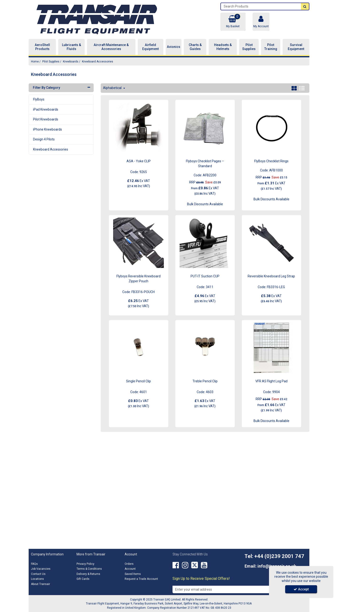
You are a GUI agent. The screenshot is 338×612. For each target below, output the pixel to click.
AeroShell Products (42, 47)
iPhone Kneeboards (47, 129)
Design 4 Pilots (44, 139)
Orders (129, 564)
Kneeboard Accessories (50, 149)
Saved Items (133, 574)
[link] (176, 565)
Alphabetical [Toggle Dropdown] (112, 88)
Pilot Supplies (249, 47)
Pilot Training (270, 47)
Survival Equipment (296, 47)
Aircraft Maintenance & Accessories (111, 47)
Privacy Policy (85, 564)
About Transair (40, 584)
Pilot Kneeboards (45, 119)
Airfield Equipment (150, 47)
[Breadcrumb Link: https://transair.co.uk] (35, 61)
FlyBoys (38, 99)
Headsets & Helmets (223, 47)
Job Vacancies (40, 568)
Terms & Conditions (89, 568)
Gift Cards (83, 579)
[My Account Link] (261, 22)
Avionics (173, 47)
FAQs (34, 564)
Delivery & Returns (88, 574)
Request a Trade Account (141, 579)
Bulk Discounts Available (205, 204)
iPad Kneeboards (45, 109)
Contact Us (38, 574)
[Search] (261, 6)
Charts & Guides (195, 47)
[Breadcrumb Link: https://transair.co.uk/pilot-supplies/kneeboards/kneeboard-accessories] (97, 61)
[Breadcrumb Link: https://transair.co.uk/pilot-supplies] (50, 61)
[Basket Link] (232, 22)
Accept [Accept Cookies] (301, 589)
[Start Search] (305, 6)
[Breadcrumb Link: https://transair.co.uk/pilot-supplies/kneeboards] (70, 61)
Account (130, 568)
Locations (37, 579)
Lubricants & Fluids (71, 47)
